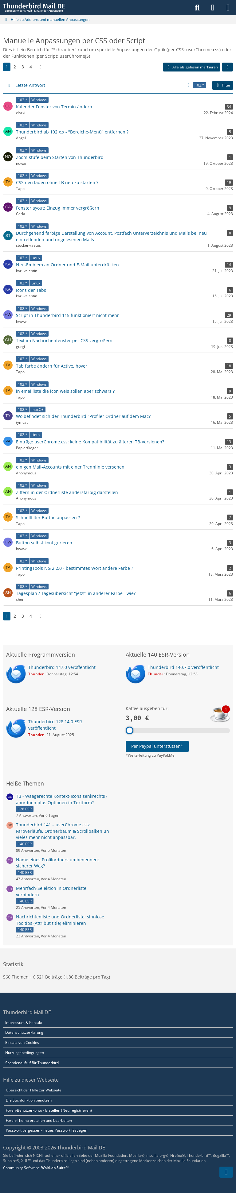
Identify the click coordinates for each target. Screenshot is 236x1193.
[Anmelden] (212, 7)
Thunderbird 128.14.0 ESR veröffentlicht (55, 725)
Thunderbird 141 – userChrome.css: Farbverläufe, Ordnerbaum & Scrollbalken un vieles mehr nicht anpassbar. (62, 831)
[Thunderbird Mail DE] (34, 8)
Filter (222, 85)
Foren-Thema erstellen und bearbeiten (39, 1120)
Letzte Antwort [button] (30, 85)
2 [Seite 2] (15, 67)
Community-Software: (36, 1167)
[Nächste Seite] (40, 67)
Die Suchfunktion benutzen (29, 1100)
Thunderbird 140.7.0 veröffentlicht (183, 667)
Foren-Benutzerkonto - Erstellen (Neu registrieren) (49, 1110)
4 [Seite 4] (31, 67)
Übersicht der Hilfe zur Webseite (33, 1090)
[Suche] (197, 8)
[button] (227, 67)
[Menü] (228, 8)
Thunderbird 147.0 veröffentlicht (62, 667)
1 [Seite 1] (7, 67)
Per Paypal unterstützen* (157, 746)
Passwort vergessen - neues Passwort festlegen (46, 1130)
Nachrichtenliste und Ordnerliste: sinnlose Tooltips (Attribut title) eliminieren (60, 920)
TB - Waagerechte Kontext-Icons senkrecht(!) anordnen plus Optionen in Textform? (61, 799)
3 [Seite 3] (23, 67)
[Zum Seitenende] (226, 1172)
